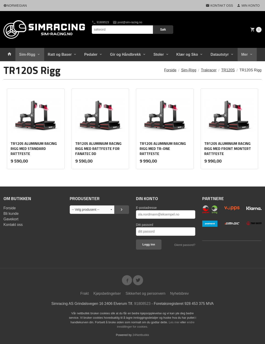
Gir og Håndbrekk (125, 54)
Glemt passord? (184, 245)
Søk (163, 29)
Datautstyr (219, 54)
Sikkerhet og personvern (145, 293)
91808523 (100, 22)
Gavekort (10, 219)
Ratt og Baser (60, 54)
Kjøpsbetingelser (107, 293)
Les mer (175, 322)
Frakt (84, 293)
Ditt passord (144, 225)
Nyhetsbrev (179, 293)
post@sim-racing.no (127, 22)
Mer (244, 54)
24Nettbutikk (140, 335)
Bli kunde (11, 214)
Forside (170, 70)
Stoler (158, 54)
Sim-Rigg (27, 54)
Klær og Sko (187, 54)
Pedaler (91, 54)
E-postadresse (146, 208)
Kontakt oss (13, 225)
